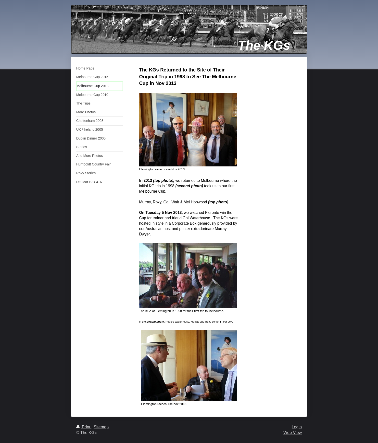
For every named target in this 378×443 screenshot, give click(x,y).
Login (297, 427)
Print (83, 427)
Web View (292, 432)
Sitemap (101, 427)
